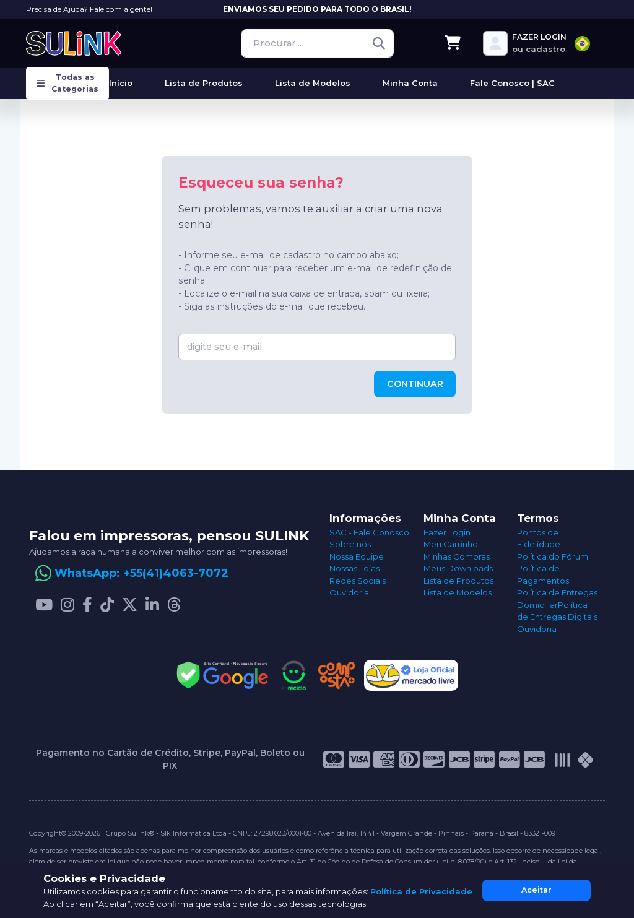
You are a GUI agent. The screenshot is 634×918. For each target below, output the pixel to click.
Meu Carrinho (450, 544)
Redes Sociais (357, 581)
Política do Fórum (552, 556)
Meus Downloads (458, 568)
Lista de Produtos (458, 581)
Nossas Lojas (354, 568)
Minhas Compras (456, 556)
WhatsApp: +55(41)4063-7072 (141, 573)
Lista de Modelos (457, 592)
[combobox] (582, 43)
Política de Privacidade (421, 891)
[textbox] (582, 43)
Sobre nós (350, 544)
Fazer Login (447, 532)
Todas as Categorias (67, 82)
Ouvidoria (349, 592)
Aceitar (536, 889)
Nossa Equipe (356, 556)
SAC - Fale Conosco (369, 532)
